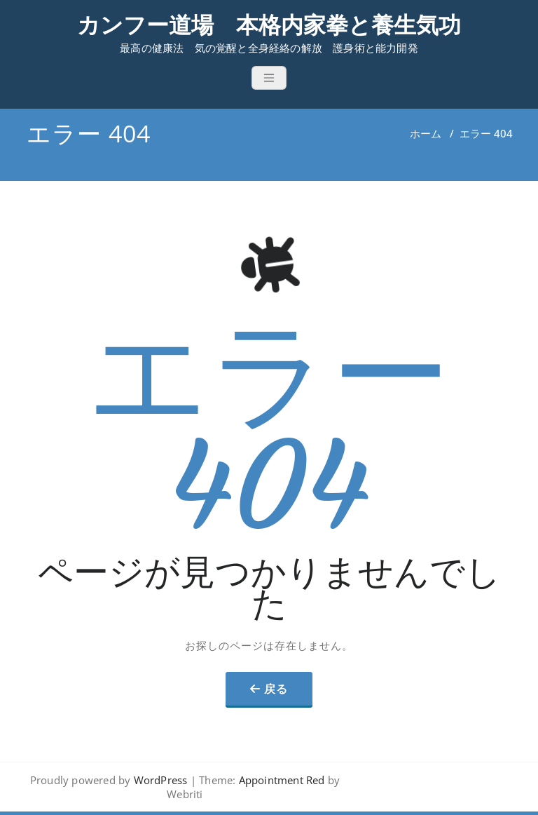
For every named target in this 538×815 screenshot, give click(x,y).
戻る (276, 688)
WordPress (161, 780)
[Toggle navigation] (269, 78)
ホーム (425, 133)
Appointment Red (279, 780)
